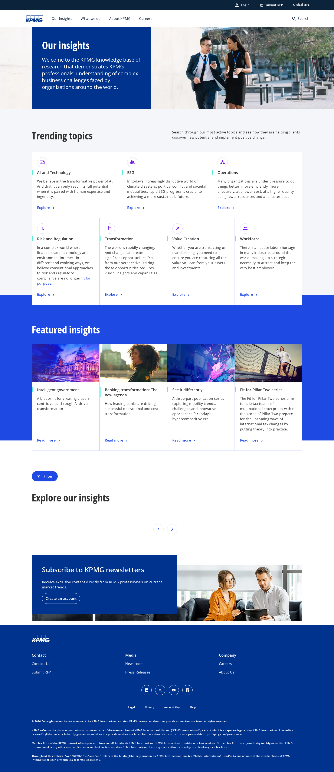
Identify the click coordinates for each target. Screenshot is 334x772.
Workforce (249, 238)
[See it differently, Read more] (184, 440)
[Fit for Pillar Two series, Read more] (252, 440)
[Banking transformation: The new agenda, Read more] (116, 440)
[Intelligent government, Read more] (49, 440)
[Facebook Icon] (187, 690)
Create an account (61, 598)
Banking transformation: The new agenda (131, 392)
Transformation (119, 238)
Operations (227, 172)
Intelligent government (58, 389)
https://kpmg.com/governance (222, 734)
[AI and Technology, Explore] (46, 208)
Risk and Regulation (55, 238)
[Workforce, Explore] (249, 294)
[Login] (242, 5)
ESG (130, 172)
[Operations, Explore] (226, 208)
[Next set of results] (172, 529)
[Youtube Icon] (174, 690)
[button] (41, 672)
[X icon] (160, 690)
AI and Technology (54, 172)
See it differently (187, 389)
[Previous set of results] (158, 529)
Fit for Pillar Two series (261, 389)
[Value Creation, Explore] (181, 294)
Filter (45, 476)
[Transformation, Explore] (114, 294)
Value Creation (185, 238)
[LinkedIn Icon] (146, 690)
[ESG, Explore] (136, 208)
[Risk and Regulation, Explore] (46, 294)
